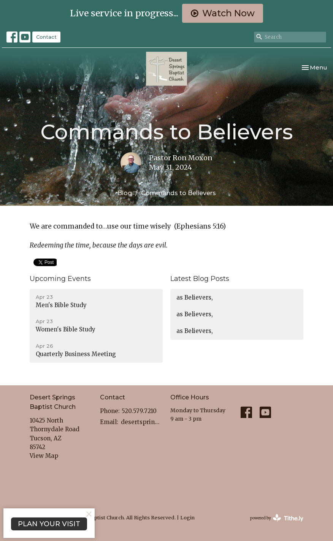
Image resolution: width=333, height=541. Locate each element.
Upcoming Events (60, 278)
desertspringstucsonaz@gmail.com (142, 422)
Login (187, 517)
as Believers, (194, 297)
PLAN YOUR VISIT (49, 524)
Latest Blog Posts (199, 278)
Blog (124, 193)
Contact (46, 37)
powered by (276, 518)
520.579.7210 (139, 411)
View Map (44, 455)
